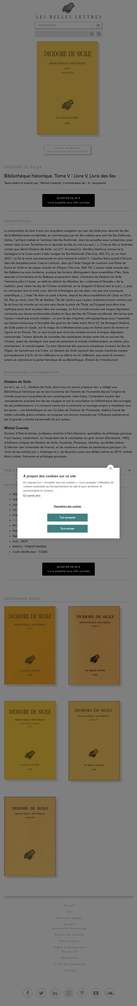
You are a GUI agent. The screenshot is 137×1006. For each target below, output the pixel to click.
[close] (110, 468)
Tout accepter (67, 517)
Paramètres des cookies (67, 506)
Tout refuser (67, 528)
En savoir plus (32, 495)
